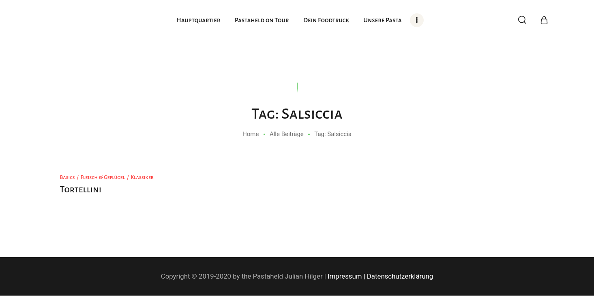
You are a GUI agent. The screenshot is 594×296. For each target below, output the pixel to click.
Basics (67, 177)
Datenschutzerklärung (400, 276)
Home (250, 134)
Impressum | (346, 276)
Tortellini (81, 189)
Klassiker (142, 177)
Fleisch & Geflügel (103, 177)
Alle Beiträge (287, 134)
